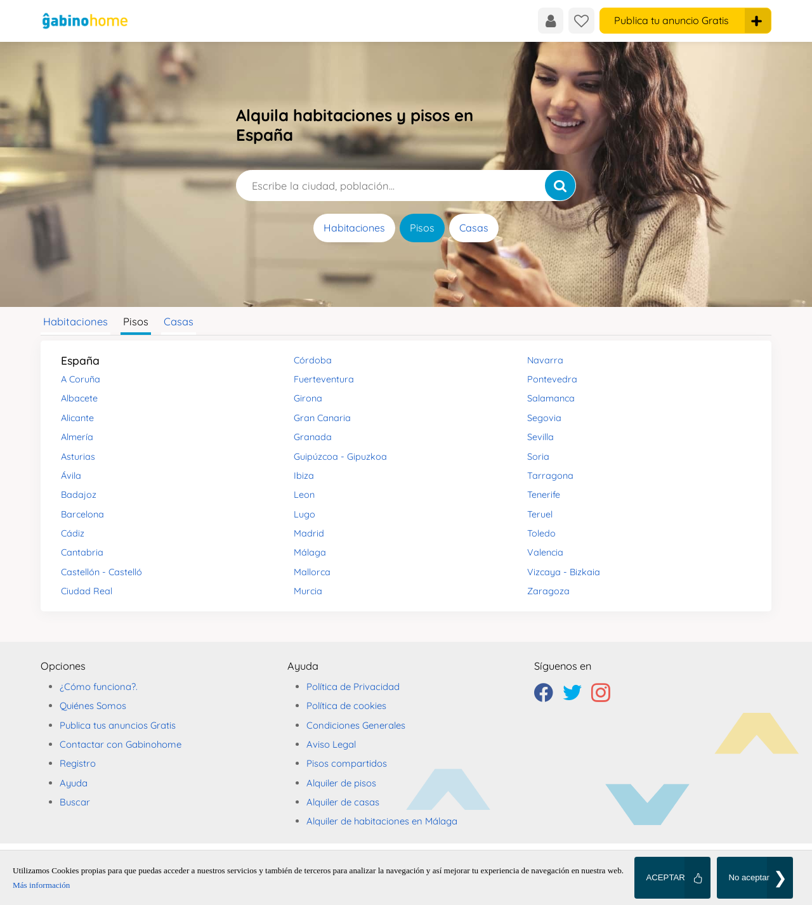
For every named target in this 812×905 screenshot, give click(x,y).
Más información (41, 885)
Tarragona (550, 475)
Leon (304, 494)
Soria (538, 456)
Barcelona (82, 514)
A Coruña (80, 379)
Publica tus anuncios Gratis (118, 725)
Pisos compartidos (346, 763)
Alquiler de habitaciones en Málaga (381, 821)
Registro (78, 763)
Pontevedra (552, 379)
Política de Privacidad (353, 686)
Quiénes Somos (93, 706)
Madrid (309, 533)
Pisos (422, 227)
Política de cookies (346, 706)
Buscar (75, 802)
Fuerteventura (324, 379)
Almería (77, 437)
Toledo (541, 533)
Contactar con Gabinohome (120, 744)
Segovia (544, 418)
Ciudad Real (86, 591)
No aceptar (748, 877)
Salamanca (551, 398)
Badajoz (78, 494)
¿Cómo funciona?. (99, 686)
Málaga (310, 552)
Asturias (78, 456)
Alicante (77, 418)
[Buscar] (560, 185)
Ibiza (304, 475)
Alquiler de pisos (341, 783)
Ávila (71, 475)
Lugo (304, 514)
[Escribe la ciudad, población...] (406, 185)
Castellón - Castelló (101, 572)
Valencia (545, 552)
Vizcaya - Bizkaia (563, 572)
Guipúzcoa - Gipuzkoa (340, 456)
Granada (313, 437)
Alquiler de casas (342, 802)
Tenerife (543, 494)
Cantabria (82, 552)
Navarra (545, 360)
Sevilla (540, 437)
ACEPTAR (665, 877)
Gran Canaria (322, 418)
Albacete (79, 398)
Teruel (540, 514)
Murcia (308, 591)
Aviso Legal (331, 744)
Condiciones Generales (355, 725)
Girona (308, 398)
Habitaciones (354, 227)
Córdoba (313, 360)
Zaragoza (548, 591)
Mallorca (312, 572)
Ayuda (74, 783)
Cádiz (72, 533)
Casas (473, 227)
